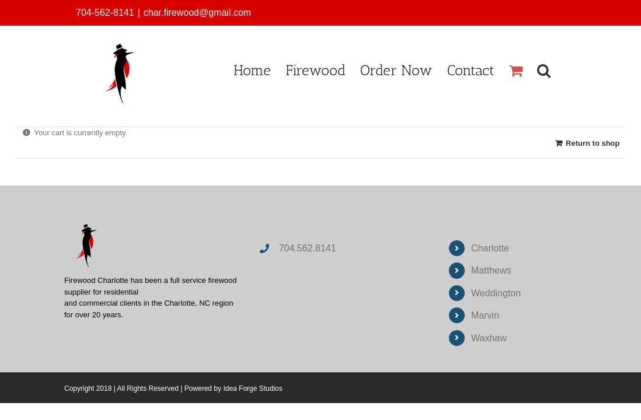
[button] (558, 70)
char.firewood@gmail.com (197, 13)
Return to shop (592, 143)
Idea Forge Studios (252, 388)
